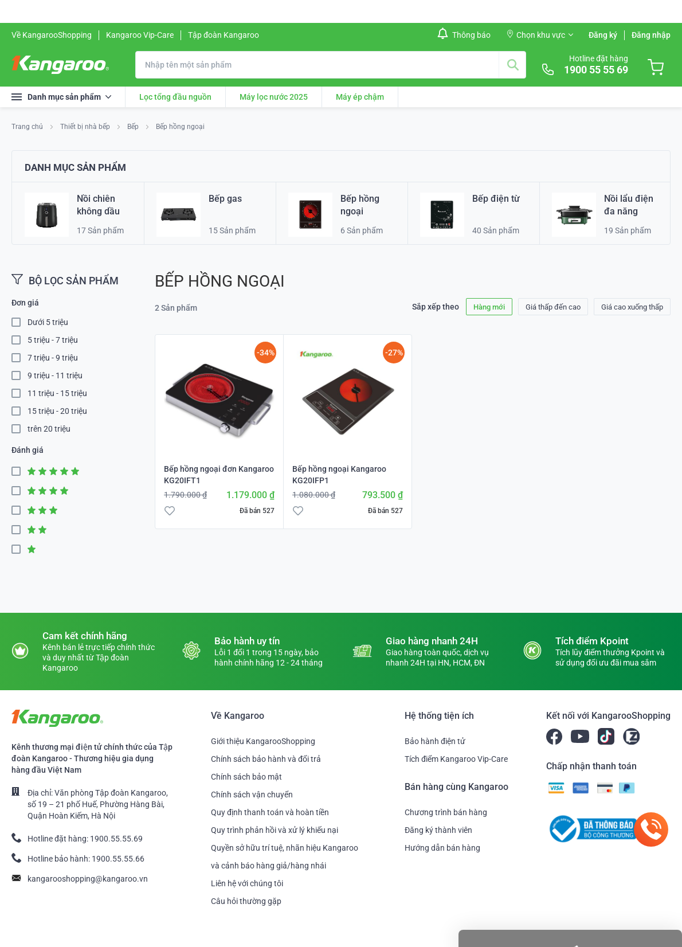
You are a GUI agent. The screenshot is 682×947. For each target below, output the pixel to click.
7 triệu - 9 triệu (53, 357)
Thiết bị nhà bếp (86, 127)
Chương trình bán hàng (446, 812)
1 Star (19, 549)
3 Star (19, 510)
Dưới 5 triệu (48, 322)
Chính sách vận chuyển (252, 794)
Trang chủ (28, 127)
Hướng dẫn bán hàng (442, 847)
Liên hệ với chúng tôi (247, 883)
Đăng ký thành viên (438, 830)
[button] (169, 510)
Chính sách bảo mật (246, 776)
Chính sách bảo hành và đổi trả (266, 759)
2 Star (19, 530)
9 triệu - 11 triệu (55, 375)
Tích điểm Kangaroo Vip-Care (456, 759)
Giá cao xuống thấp (632, 307)
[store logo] (60, 65)
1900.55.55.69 (116, 838)
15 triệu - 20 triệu (57, 411)
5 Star (19, 471)
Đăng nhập (651, 35)
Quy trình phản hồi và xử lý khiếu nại (274, 830)
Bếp (133, 127)
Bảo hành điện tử (435, 741)
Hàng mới (489, 307)
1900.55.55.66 (118, 858)
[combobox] (330, 65)
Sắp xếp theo (435, 306)
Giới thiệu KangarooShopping (263, 741)
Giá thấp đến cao (553, 307)
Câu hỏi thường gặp (246, 901)
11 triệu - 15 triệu (57, 393)
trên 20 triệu (49, 428)
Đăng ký (603, 35)
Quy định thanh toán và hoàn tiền (270, 812)
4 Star (19, 491)
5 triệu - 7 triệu (53, 340)
